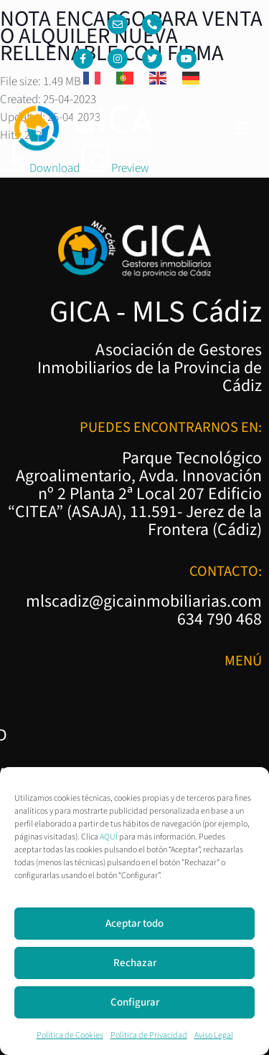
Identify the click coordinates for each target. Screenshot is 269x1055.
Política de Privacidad (148, 1035)
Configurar (134, 1002)
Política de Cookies (70, 1035)
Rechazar (134, 962)
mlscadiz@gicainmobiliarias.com (144, 601)
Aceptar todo (134, 923)
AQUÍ (109, 837)
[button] (242, 129)
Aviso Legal (213, 1035)
